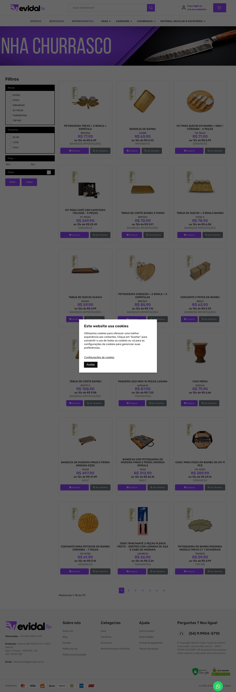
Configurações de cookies (99, 357)
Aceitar (91, 364)
